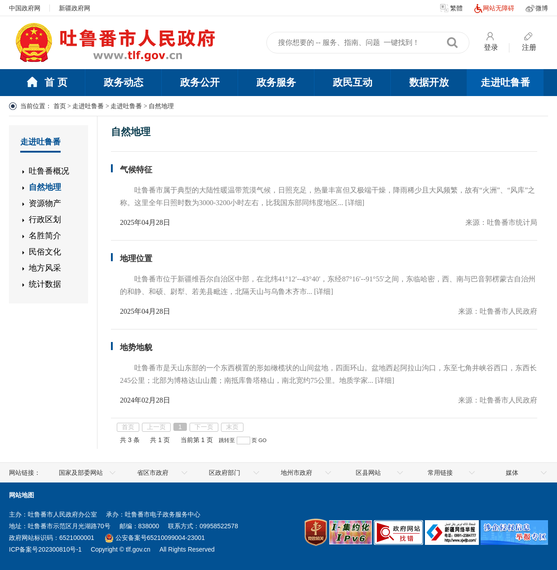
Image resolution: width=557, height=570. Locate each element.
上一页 (156, 426)
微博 (537, 8)
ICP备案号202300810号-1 (45, 549)
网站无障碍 (494, 8)
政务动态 (123, 82)
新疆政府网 (74, 8)
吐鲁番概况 (49, 171)
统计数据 (45, 284)
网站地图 (21, 495)
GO (262, 440)
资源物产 (45, 203)
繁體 (451, 8)
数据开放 (429, 82)
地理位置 (136, 258)
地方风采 (45, 267)
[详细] (354, 202)
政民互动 (352, 82)
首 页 (47, 83)
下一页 (204, 426)
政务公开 (200, 82)
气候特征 (136, 169)
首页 (59, 106)
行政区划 (45, 219)
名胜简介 (45, 235)
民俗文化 (45, 251)
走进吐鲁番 (505, 82)
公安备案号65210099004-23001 (155, 537)
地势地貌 (136, 347)
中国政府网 (24, 8)
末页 (232, 426)
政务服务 (276, 82)
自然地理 (45, 187)
